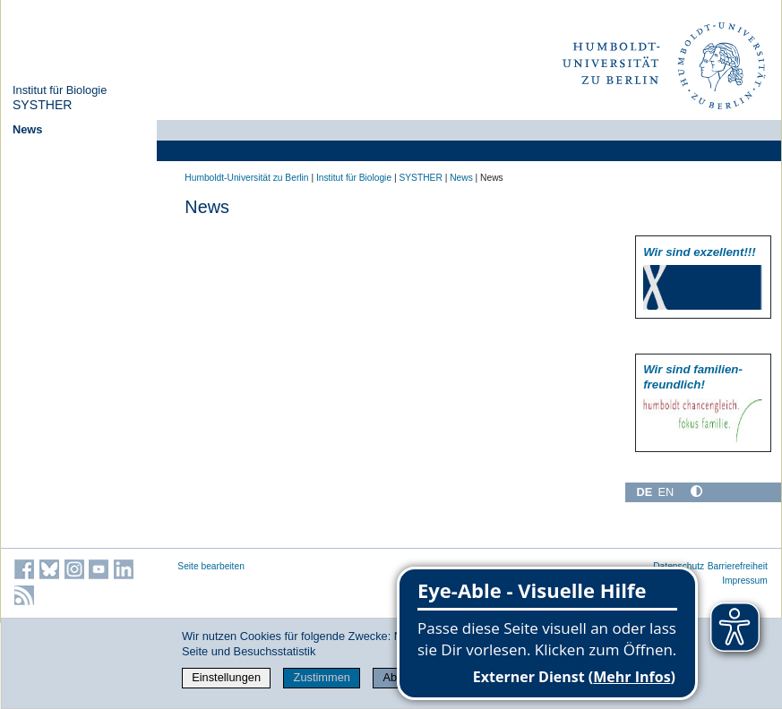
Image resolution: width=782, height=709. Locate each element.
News (27, 129)
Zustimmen (322, 677)
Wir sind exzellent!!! (699, 252)
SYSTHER (43, 105)
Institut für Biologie (60, 90)
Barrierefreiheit (738, 566)
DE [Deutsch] (644, 492)
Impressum (745, 580)
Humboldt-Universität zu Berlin (246, 178)
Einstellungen (226, 677)
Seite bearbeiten (211, 566)
